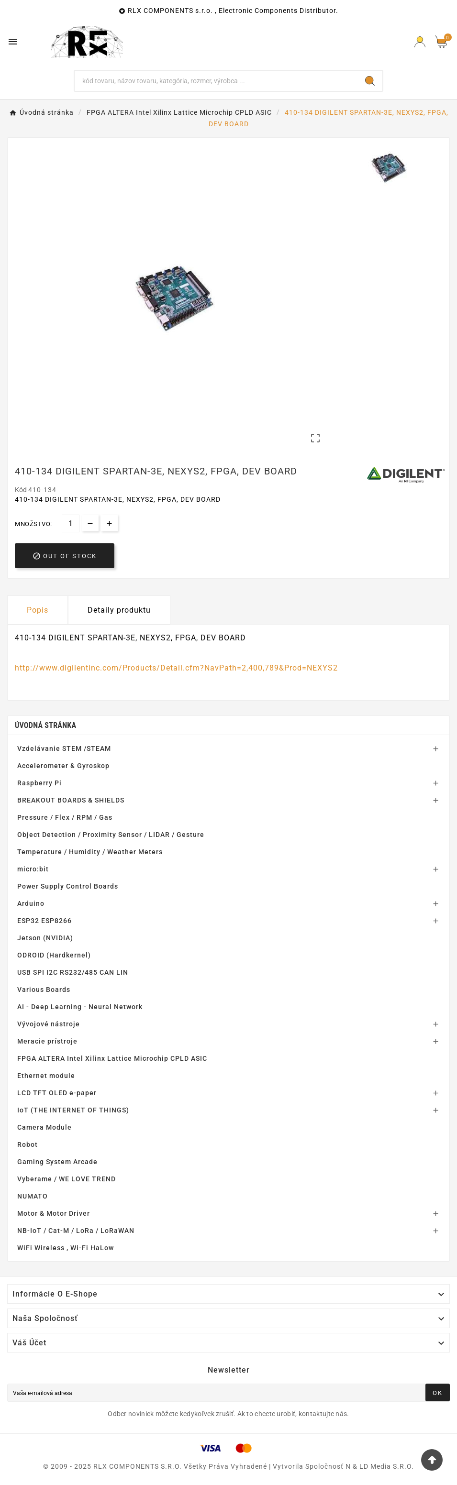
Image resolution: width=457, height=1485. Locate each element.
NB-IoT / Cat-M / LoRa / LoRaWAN (75, 1230)
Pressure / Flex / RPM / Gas (64, 817)
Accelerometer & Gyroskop (63, 766)
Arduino (31, 903)
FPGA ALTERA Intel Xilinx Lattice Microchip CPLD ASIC (112, 1058)
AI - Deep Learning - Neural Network (80, 1007)
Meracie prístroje (47, 1041)
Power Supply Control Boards (67, 886)
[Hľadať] (216, 81)
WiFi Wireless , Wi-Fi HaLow (65, 1248)
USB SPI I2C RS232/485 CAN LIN (72, 972)
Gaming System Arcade (57, 1162)
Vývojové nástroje (48, 1024)
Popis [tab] (37, 610)
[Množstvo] (70, 523)
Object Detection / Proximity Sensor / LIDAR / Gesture (110, 834)
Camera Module (44, 1127)
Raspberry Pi (39, 783)
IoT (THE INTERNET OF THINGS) (73, 1110)
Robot (27, 1144)
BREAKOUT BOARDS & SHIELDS (70, 800)
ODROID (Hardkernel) (54, 955)
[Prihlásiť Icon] (419, 41)
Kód (21, 490)
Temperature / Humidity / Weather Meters (90, 852)
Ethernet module (46, 1075)
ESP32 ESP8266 (44, 920)
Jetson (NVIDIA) (45, 938)
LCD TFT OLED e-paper (57, 1093)
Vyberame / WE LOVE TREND (66, 1179)
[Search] (370, 81)
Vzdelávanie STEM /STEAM (64, 748)
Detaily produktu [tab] (119, 610)
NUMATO (32, 1196)
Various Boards (43, 989)
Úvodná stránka (45, 725)
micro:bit (33, 869)
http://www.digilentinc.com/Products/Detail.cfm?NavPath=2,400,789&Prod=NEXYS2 (176, 667)
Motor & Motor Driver (53, 1213)
